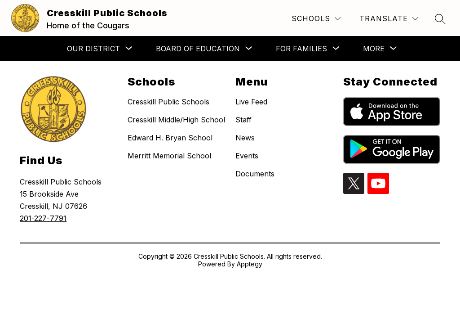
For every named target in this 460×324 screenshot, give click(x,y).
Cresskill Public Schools (168, 101)
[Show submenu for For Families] (301, 48)
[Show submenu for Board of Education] (198, 48)
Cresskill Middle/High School (176, 119)
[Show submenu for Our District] (93, 48)
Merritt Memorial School (169, 155)
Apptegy (249, 264)
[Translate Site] (388, 18)
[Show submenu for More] (374, 48)
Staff (243, 119)
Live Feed (251, 101)
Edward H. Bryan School (170, 137)
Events (246, 155)
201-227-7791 (43, 218)
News (245, 137)
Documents (254, 173)
